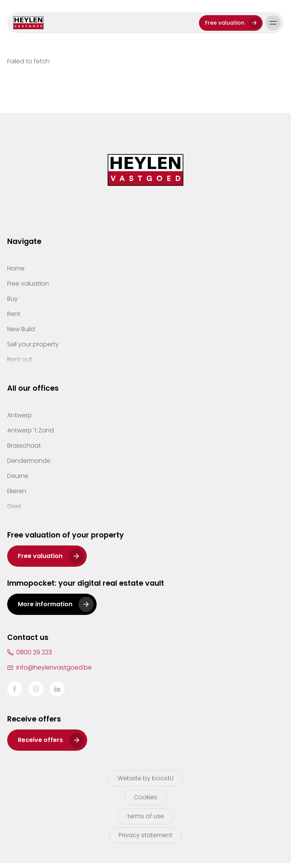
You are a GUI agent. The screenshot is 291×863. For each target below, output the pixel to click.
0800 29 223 (34, 652)
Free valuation (224, 23)
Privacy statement (145, 835)
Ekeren (16, 491)
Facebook (14, 688)
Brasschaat (24, 445)
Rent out (19, 359)
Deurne (17, 476)
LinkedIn (57, 688)
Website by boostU (145, 778)
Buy (12, 298)
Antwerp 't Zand (30, 430)
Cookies (145, 797)
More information (45, 604)
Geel (14, 506)
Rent (13, 314)
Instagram (36, 688)
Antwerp (19, 415)
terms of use (145, 816)
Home (16, 268)
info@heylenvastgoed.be (54, 667)
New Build (21, 329)
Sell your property (33, 344)
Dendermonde (28, 460)
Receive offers (40, 740)
